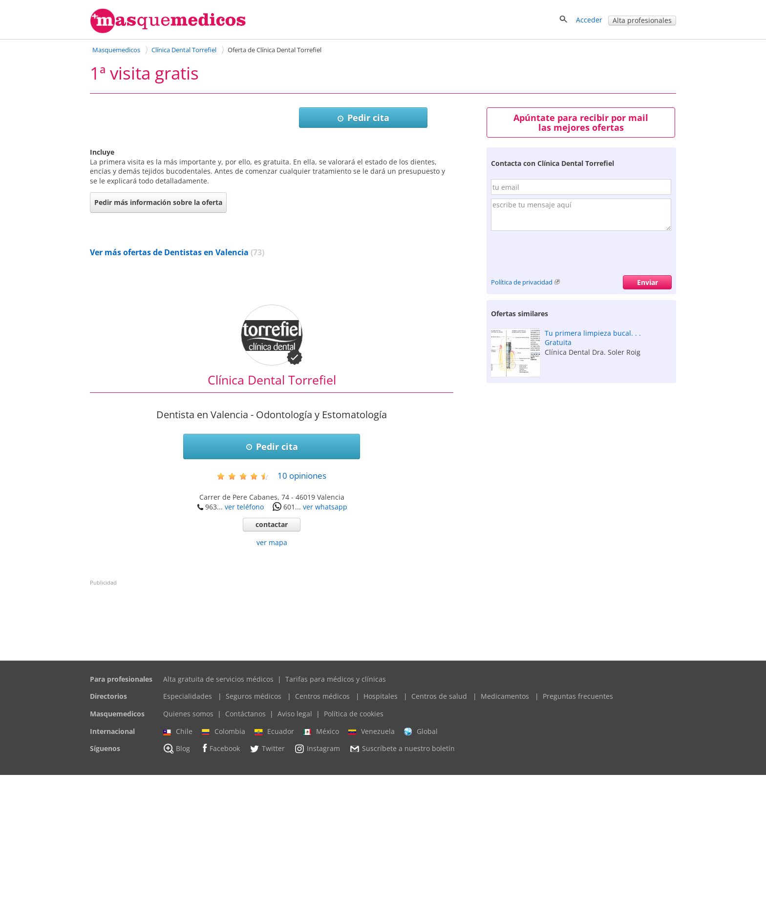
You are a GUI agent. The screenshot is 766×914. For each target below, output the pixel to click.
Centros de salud (439, 835)
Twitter (267, 888)
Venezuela (371, 870)
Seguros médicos (253, 835)
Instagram (317, 888)
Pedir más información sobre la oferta (158, 341)
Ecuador (274, 870)
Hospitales (380, 835)
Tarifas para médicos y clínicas (335, 818)
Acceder (589, 19)
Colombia (223, 870)
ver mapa (271, 681)
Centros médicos (322, 835)
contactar (271, 663)
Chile (177, 870)
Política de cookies (353, 852)
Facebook (219, 887)
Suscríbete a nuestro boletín (402, 888)
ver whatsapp (325, 645)
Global (421, 870)
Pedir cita (363, 117)
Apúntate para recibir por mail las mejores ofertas (580, 122)
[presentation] (565, 256)
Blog (176, 888)
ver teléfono (244, 645)
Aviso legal (294, 852)
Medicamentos (505, 835)
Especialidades (187, 835)
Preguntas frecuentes (578, 835)
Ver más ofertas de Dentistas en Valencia (169, 391)
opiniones (301, 614)
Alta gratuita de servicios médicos (218, 818)
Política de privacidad (522, 282)
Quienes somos (188, 852)
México (321, 870)
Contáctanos (245, 852)
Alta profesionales (642, 20)
